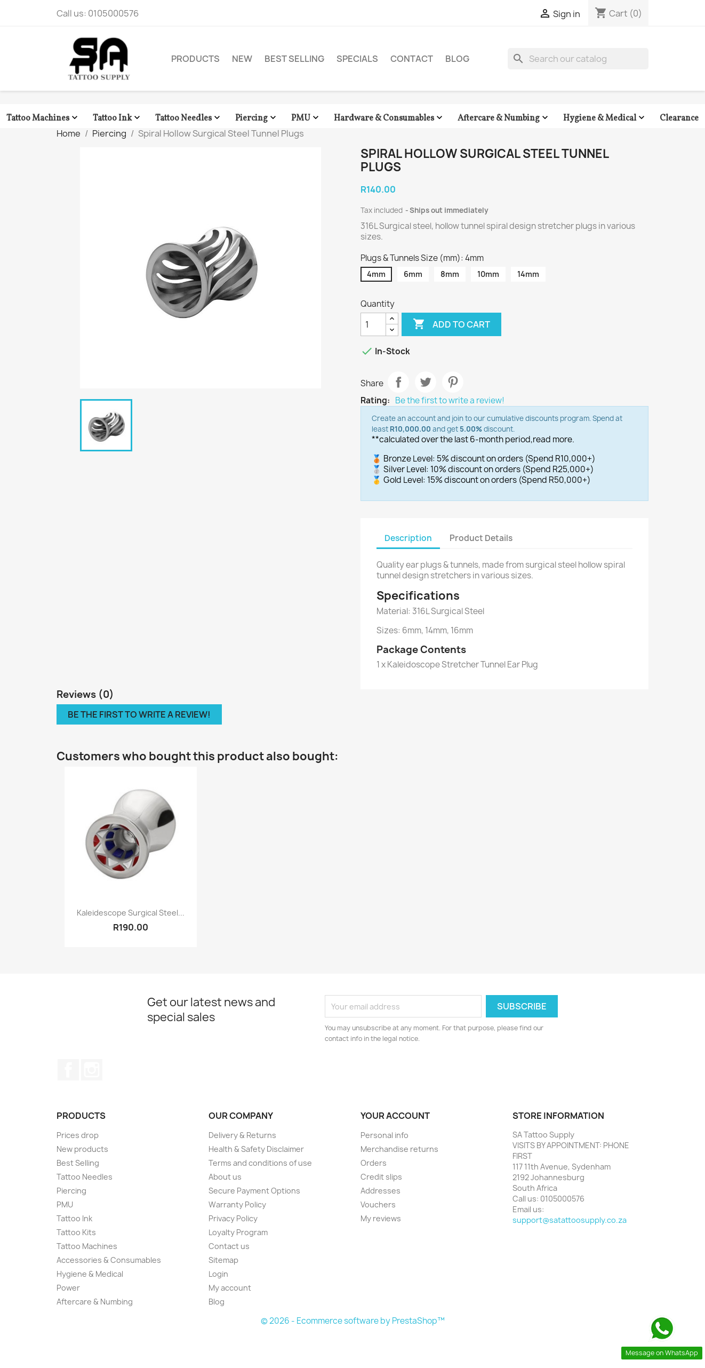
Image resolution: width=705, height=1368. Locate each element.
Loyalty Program (238, 1232)
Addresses (380, 1191)
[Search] (578, 58)
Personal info (384, 1135)
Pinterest (452, 382)
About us (225, 1177)
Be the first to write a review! (449, 400)
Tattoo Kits (76, 1232)
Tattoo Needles (188, 118)
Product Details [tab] (481, 538)
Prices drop (78, 1135)
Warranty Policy (237, 1204)
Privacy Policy (233, 1218)
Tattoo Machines (43, 118)
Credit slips (381, 1177)
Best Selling (294, 59)
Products (195, 59)
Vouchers (378, 1204)
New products (82, 1149)
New (242, 59)
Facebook (68, 1069)
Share (398, 382)
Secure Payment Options (254, 1191)
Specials (357, 59)
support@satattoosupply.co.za (569, 1220)
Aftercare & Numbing (504, 118)
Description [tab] (408, 538)
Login (218, 1274)
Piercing (256, 118)
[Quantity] (373, 324)
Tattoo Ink (117, 118)
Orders (373, 1163)
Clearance (679, 118)
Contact (411, 59)
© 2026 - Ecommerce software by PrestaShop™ (353, 1320)
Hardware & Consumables (389, 118)
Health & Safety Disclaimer (256, 1149)
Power (68, 1288)
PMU (306, 118)
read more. (553, 439)
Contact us (229, 1246)
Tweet (425, 382)
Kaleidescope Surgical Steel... (131, 913)
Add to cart (451, 324)
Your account (395, 1116)
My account (230, 1288)
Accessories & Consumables (109, 1260)
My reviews (380, 1218)
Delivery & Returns (242, 1135)
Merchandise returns (399, 1149)
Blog (457, 59)
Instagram (91, 1069)
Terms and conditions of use (260, 1163)
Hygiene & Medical (605, 118)
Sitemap (223, 1260)
